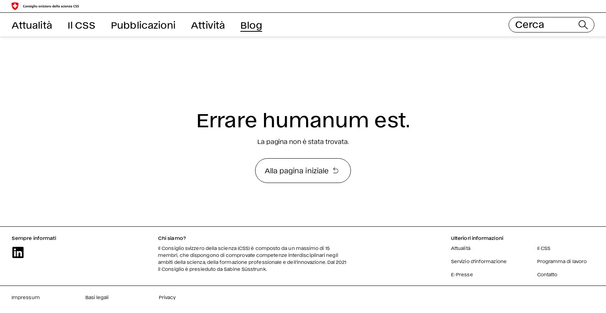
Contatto (547, 274)
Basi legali (97, 297)
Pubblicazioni (143, 24)
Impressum (26, 297)
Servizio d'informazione (479, 261)
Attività (208, 24)
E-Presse (462, 274)
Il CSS (81, 24)
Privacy (167, 297)
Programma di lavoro (562, 261)
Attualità (32, 24)
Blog (251, 24)
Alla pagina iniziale (302, 170)
